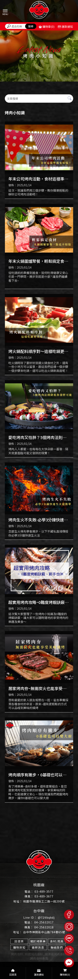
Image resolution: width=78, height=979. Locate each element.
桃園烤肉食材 (34, 954)
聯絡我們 (57, 947)
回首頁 (19, 941)
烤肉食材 (17, 954)
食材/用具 (57, 941)
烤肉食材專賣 (39, 958)
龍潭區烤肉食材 (55, 954)
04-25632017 (44, 922)
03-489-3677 (44, 896)
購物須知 (19, 947)
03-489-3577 (44, 891)
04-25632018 (44, 927)
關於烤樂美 (38, 941)
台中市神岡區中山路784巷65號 (44, 932)
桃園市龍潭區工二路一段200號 (44, 901)
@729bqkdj (46, 917)
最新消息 (38, 947)
